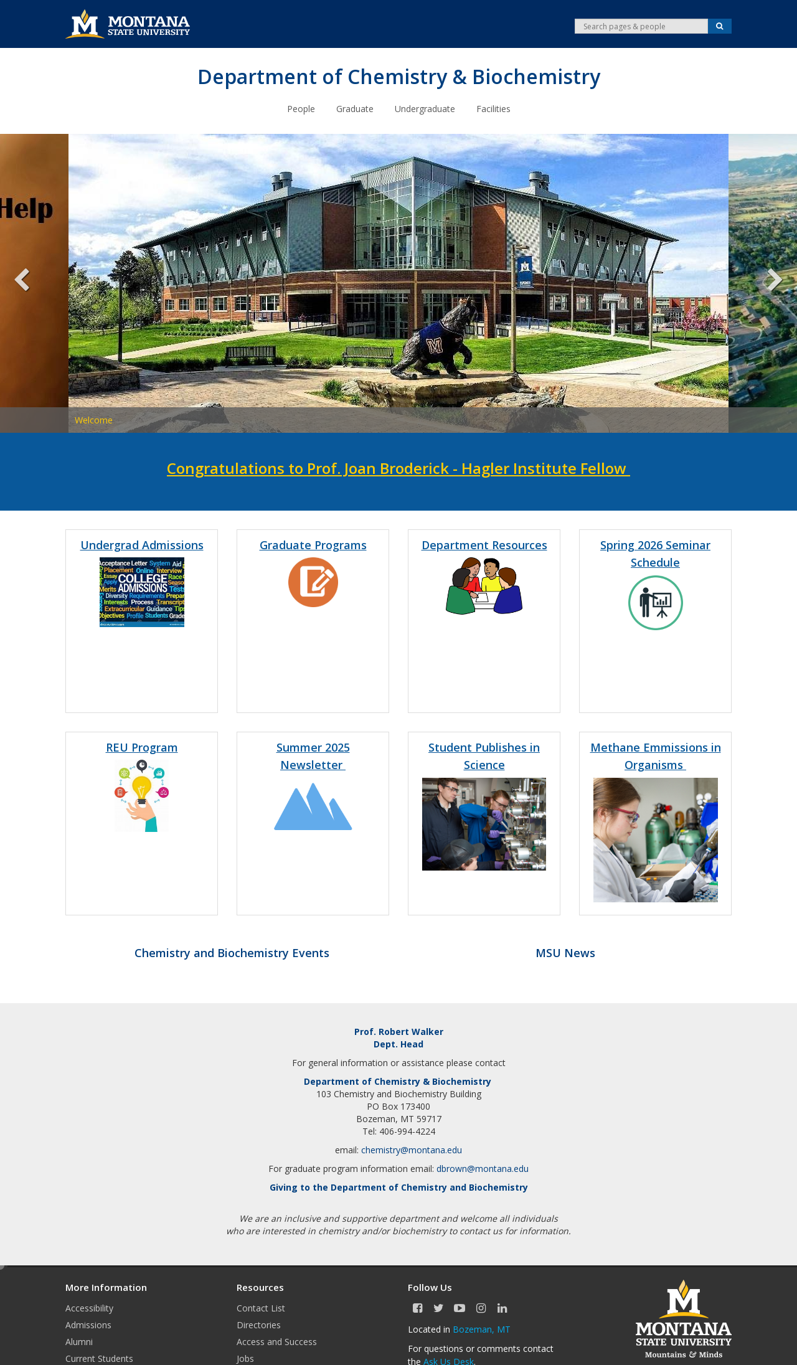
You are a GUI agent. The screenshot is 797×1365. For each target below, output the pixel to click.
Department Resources (484, 544)
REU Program (142, 746)
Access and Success (277, 1341)
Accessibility (89, 1307)
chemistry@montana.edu (411, 1149)
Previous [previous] (31, 282)
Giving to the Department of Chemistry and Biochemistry (399, 1187)
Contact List (261, 1307)
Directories (259, 1324)
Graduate (355, 108)
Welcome (94, 419)
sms (673, 764)
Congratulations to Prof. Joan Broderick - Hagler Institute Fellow (398, 467)
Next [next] (766, 282)
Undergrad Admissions (142, 544)
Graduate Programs (313, 544)
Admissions (88, 1324)
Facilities (493, 108)
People (301, 108)
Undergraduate (425, 108)
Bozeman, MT (482, 1328)
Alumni (79, 1341)
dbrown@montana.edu (482, 1168)
